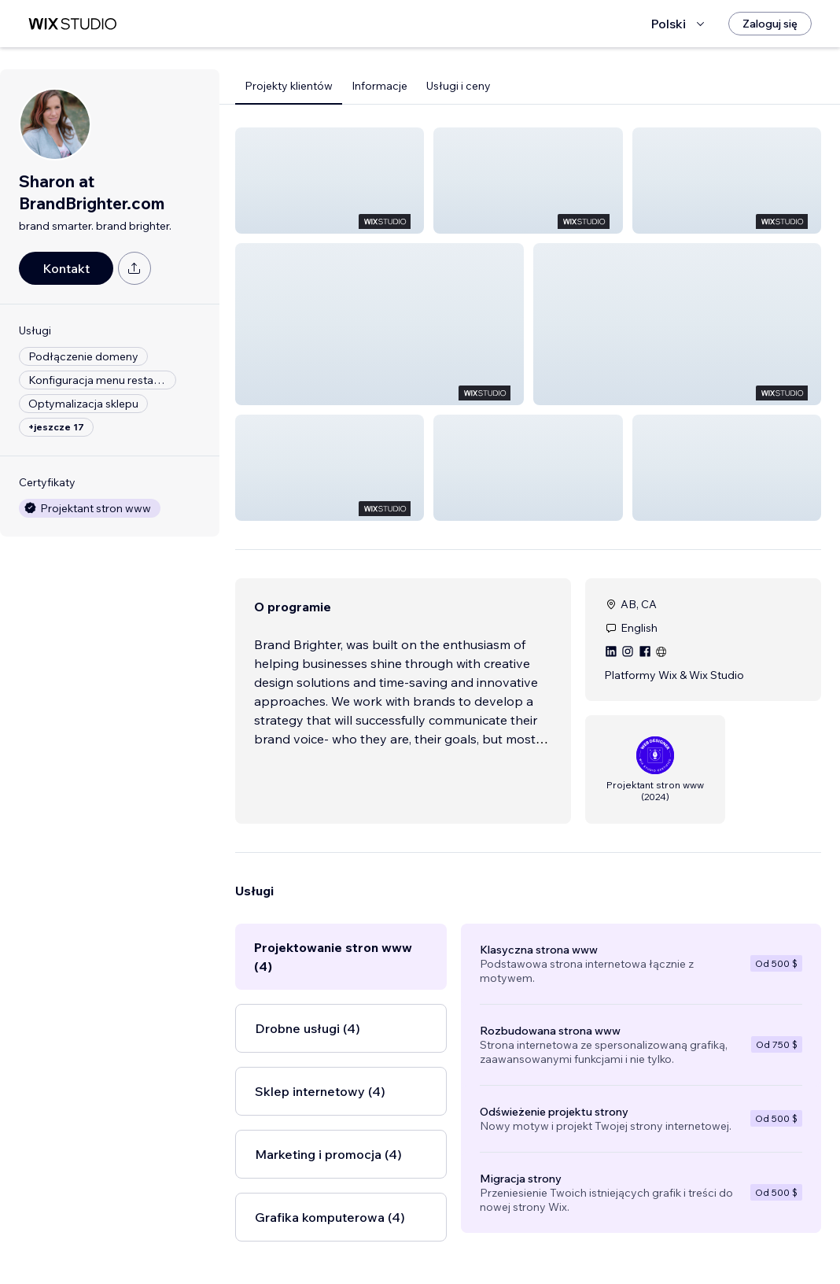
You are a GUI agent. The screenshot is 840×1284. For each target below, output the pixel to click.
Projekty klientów (289, 86)
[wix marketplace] (72, 24)
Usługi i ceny (458, 86)
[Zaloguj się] (770, 23)
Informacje (379, 86)
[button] (329, 180)
